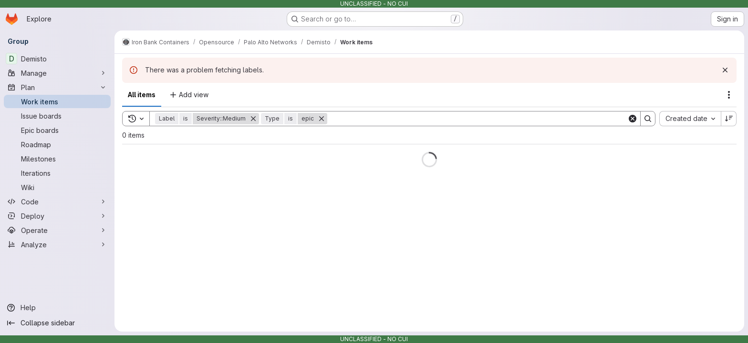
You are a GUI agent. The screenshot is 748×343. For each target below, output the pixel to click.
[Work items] (57, 101)
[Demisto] (57, 58)
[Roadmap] (57, 144)
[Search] (477, 118)
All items (142, 95)
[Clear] (632, 118)
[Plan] (57, 87)
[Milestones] (57, 158)
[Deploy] (57, 215)
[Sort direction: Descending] (729, 118)
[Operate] (57, 230)
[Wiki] (57, 187)
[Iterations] (57, 173)
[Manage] (57, 73)
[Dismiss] (725, 70)
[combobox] (690, 118)
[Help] (57, 307)
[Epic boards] (57, 130)
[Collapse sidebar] (57, 323)
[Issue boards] (57, 115)
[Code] (57, 201)
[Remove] (253, 118)
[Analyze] (57, 244)
